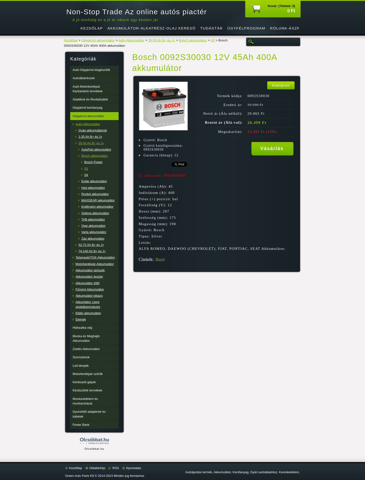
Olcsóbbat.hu (94, 448)
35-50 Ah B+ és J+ (161, 40)
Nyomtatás (133, 468)
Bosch (160, 259)
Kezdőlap (71, 40)
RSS (115, 468)
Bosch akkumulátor (193, 40)
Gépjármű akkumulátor (98, 40)
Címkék (145, 259)
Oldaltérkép (97, 468)
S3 (213, 40)
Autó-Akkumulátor (131, 40)
